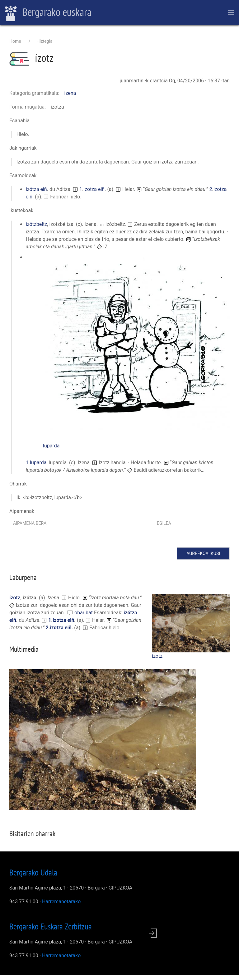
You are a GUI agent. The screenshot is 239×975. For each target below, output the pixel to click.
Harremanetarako (61, 901)
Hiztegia (44, 41)
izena (70, 93)
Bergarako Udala (33, 872)
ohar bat (84, 613)
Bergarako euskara (48, 13)
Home (15, 41)
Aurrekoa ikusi (203, 553)
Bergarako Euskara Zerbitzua (50, 926)
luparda (51, 446)
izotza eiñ (94, 189)
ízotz (157, 656)
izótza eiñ (36, 189)
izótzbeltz (36, 224)
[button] (136, 341)
